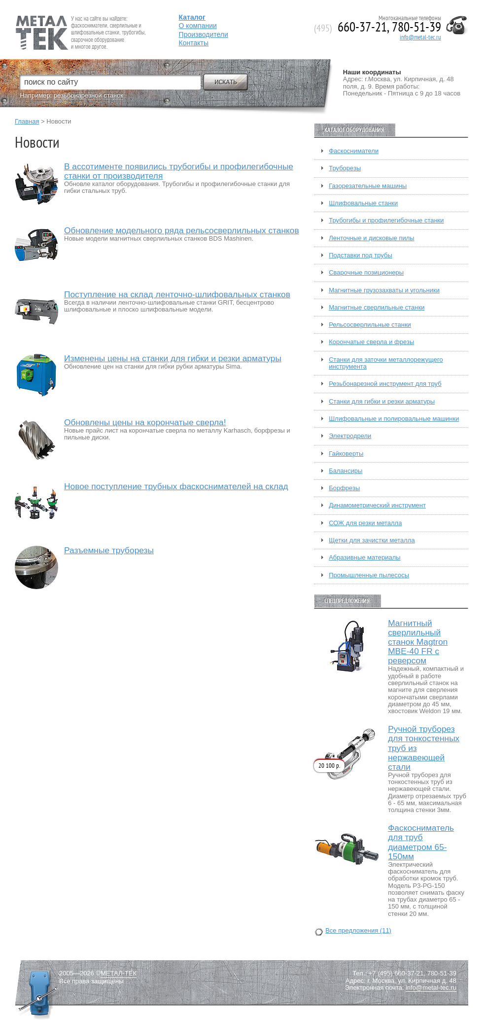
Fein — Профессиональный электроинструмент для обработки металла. (79, 21)
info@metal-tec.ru (420, 37)
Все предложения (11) (358, 930)
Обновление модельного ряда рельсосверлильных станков (181, 230)
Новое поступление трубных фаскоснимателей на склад (176, 486)
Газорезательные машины (368, 186)
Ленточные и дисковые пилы (371, 238)
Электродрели (350, 436)
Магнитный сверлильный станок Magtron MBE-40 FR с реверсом (418, 642)
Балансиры (345, 471)
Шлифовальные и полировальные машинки (394, 418)
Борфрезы (344, 488)
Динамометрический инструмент (377, 505)
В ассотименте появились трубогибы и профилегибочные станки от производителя (178, 171)
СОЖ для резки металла (365, 523)
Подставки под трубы (360, 255)
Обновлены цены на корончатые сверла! (145, 422)
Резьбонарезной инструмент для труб (385, 383)
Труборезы (345, 168)
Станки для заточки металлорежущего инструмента (386, 363)
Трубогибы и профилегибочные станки (386, 220)
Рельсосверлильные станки (370, 324)
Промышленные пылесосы (369, 575)
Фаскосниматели (354, 151)
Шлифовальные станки (363, 203)
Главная (27, 121)
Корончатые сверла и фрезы (371, 342)
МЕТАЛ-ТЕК (119, 973)
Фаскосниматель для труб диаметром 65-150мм (421, 842)
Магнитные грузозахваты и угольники (384, 290)
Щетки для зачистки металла (371, 540)
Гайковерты (346, 453)
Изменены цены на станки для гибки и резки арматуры (172, 358)
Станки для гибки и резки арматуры (382, 401)
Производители (203, 34)
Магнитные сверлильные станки (376, 307)
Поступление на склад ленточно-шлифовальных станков (177, 294)
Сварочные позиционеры (366, 272)
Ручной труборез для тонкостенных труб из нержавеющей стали (423, 747)
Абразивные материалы (365, 557)
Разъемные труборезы (109, 550)
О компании (198, 26)
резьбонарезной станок (88, 95)
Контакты (193, 43)
